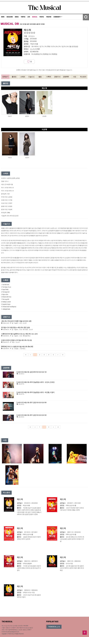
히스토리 (83, 77)
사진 (74, 77)
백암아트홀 (34, 44)
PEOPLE (42, 17)
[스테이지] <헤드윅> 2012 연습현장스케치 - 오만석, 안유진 (36, 382)
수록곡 (48, 77)
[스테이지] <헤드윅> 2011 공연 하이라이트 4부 (32, 402)
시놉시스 (31, 77)
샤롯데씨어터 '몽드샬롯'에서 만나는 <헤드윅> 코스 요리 (19, 334)
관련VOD (66, 77)
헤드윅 (20, 499)
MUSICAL (34, 17)
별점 (40, 77)
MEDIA (17, 17)
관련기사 (57, 77)
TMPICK (23, 17)
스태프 (22, 77)
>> (62, 355)
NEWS (2, 17)
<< (25, 355)
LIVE (28, 17)
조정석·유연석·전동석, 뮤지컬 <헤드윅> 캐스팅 (16, 340)
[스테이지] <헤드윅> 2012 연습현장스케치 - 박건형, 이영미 (36, 392)
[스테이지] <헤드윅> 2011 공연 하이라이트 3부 (32, 415)
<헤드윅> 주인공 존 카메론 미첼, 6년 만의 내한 (16, 321)
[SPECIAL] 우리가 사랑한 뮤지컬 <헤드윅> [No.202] (17, 346)
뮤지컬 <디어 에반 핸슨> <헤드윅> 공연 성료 (15, 327)
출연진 (14, 77)
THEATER (48, 17)
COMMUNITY (57, 17)
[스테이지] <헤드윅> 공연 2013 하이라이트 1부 (32, 372)
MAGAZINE (10, 17)
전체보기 (5, 77)
